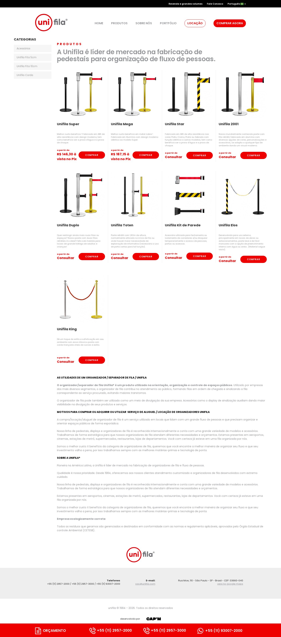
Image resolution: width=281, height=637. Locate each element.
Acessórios (23, 48)
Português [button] (237, 3)
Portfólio (168, 23)
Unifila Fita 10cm (27, 66)
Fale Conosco (215, 3)
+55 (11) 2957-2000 (110, 630)
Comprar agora (229, 23)
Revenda (185, 3)
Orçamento (50, 630)
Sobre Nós (144, 23)
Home (99, 23)
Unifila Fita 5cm (26, 57)
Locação (195, 23)
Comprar (91, 155)
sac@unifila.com (145, 584)
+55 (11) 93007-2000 (219, 630)
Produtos (119, 23)
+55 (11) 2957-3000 (164, 630)
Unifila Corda (25, 75)
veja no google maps (230, 584)
